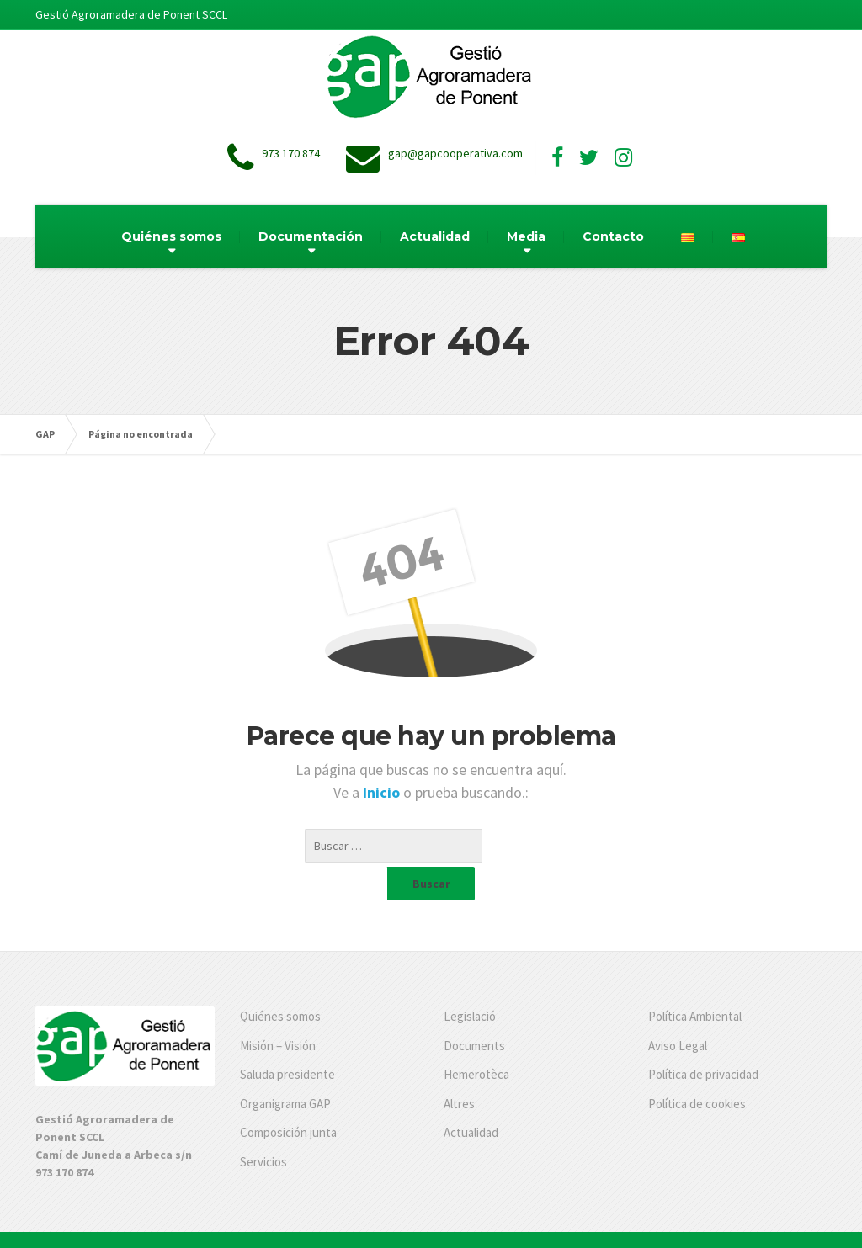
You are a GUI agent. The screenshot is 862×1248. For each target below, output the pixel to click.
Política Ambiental (695, 982)
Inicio (383, 792)
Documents (474, 1012)
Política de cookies (697, 1070)
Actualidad (435, 236)
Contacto (613, 236)
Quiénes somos (171, 236)
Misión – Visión (278, 1012)
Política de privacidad (703, 1041)
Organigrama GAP (285, 1070)
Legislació (470, 982)
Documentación (310, 236)
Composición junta (288, 1099)
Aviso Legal (677, 1012)
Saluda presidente (287, 1041)
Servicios (263, 1128)
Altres (459, 1070)
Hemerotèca (476, 1041)
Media (526, 236)
